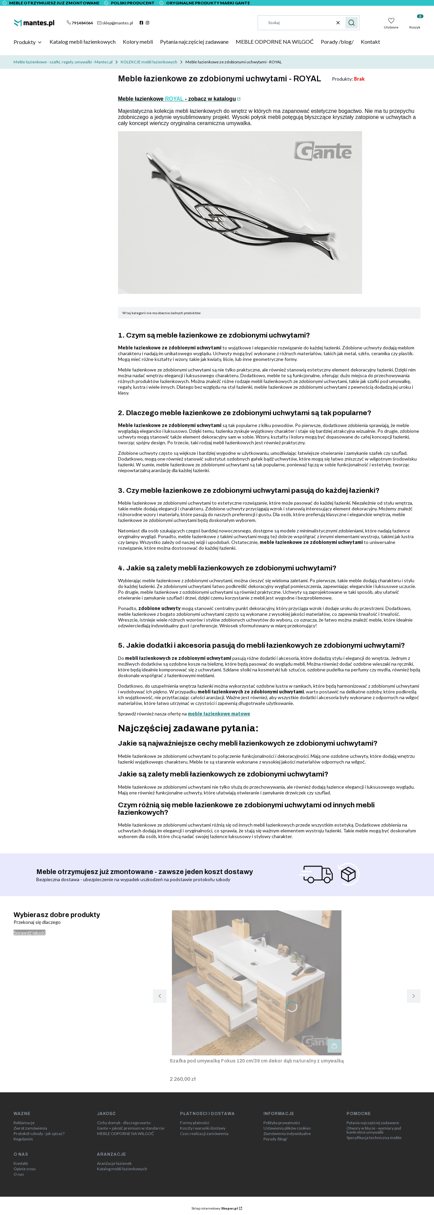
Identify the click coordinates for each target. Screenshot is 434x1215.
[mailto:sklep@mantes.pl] (115, 22)
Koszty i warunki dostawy (202, 1128)
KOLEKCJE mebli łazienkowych (149, 61)
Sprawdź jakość (29, 932)
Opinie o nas (25, 1169)
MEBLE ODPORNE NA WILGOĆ (125, 1134)
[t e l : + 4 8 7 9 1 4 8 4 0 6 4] (80, 22)
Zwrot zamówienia (30, 1128)
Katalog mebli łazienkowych (122, 1169)
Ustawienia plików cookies (287, 1128)
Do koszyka (334, 1046)
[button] (352, 22)
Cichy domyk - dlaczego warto (124, 1123)
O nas (19, 1174)
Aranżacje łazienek (114, 1163)
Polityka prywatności (281, 1123)
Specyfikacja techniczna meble (374, 1138)
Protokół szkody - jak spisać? (39, 1134)
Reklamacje (24, 1123)
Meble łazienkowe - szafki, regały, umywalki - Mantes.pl (63, 61)
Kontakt (21, 1163)
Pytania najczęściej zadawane (373, 1123)
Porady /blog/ (275, 1139)
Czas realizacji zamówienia (204, 1134)
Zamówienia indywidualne (287, 1134)
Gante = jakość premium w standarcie (130, 1128)
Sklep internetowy (215, 1208)
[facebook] (142, 23)
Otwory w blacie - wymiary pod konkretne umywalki (374, 1130)
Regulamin (23, 1139)
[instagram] (148, 23)
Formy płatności (194, 1123)
